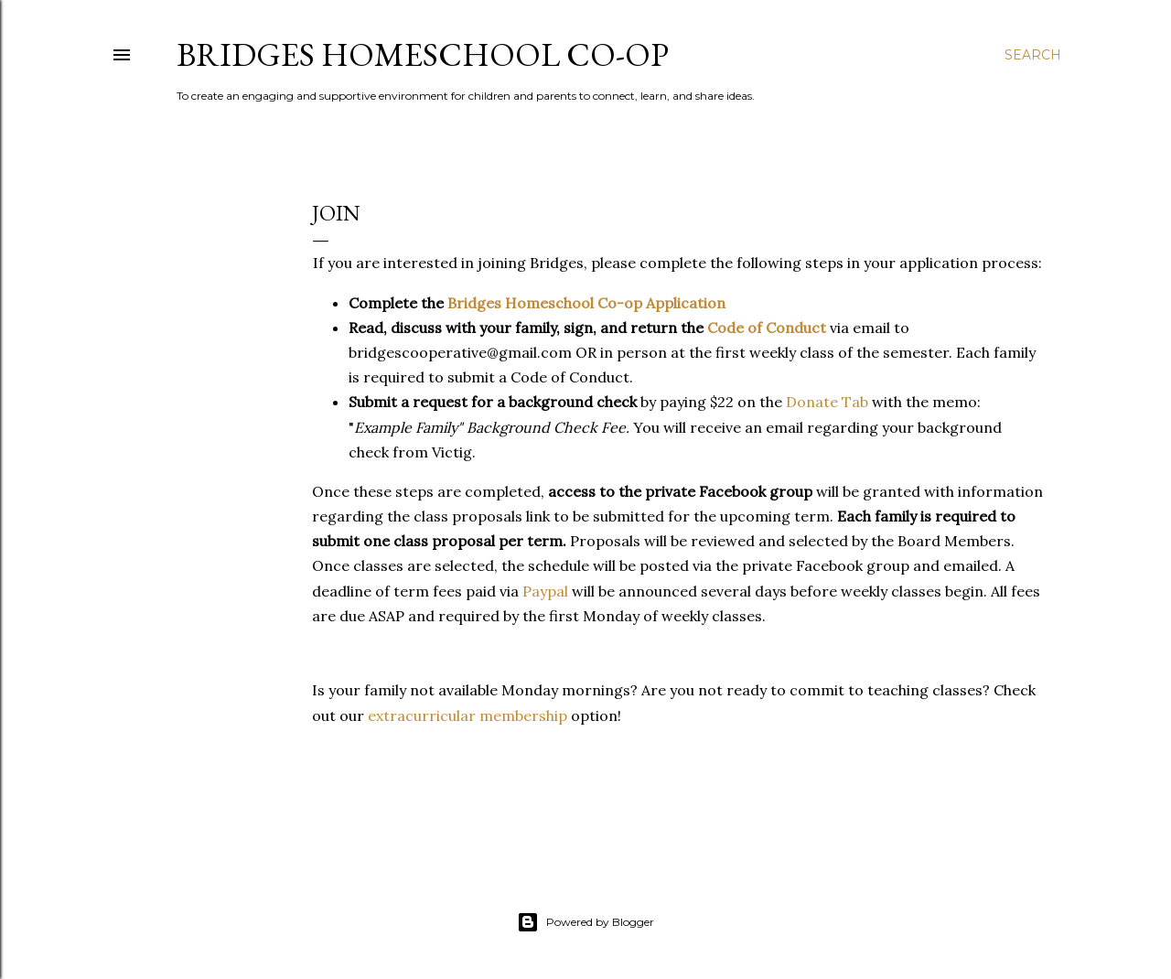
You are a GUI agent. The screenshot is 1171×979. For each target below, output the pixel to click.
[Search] (1032, 55)
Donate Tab (827, 402)
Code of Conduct (766, 327)
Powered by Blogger (585, 922)
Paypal (547, 591)
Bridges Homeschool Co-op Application (586, 303)
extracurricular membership (467, 715)
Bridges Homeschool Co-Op (423, 54)
